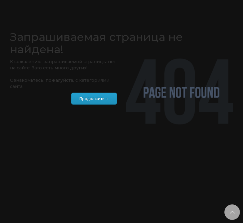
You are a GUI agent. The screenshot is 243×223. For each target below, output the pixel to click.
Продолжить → (94, 98)
